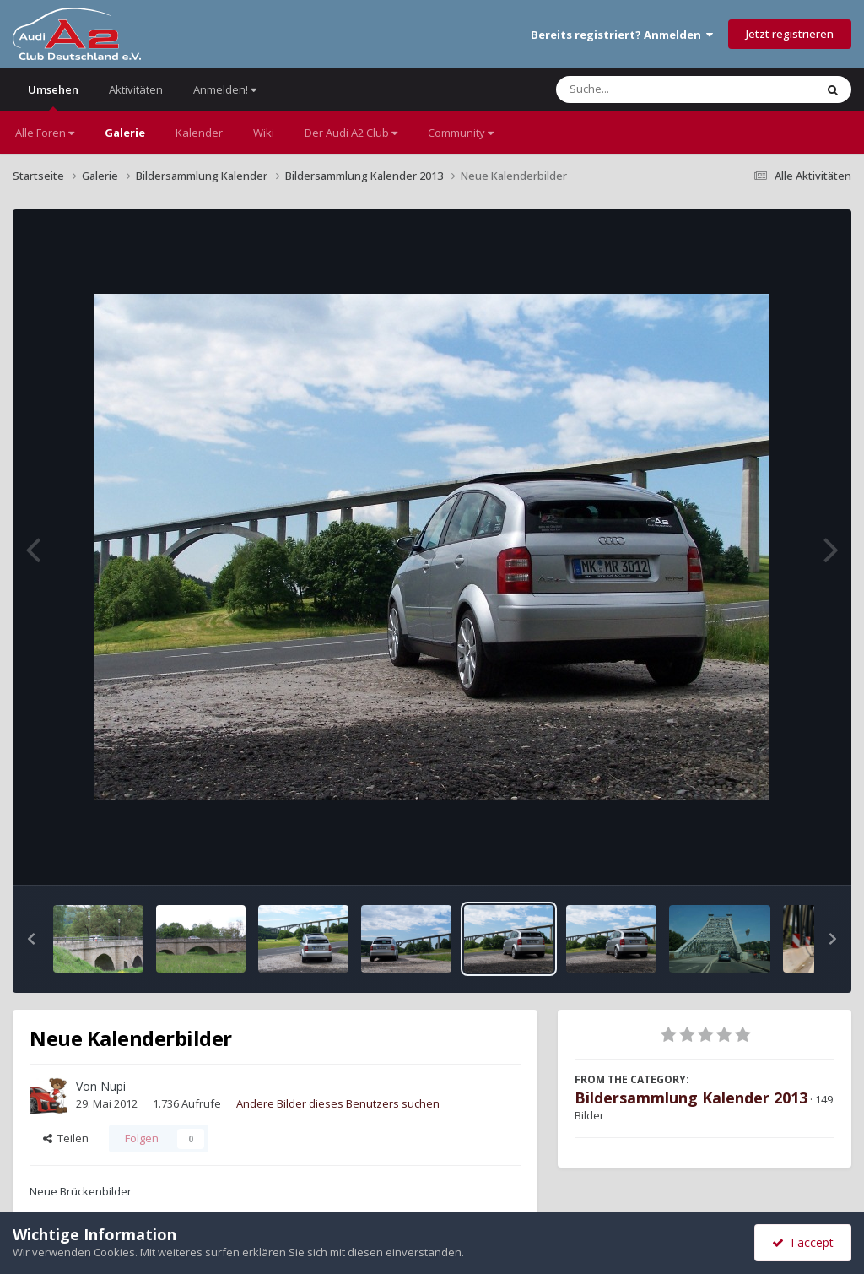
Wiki (263, 132)
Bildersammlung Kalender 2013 (691, 1097)
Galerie (125, 132)
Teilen (66, 1138)
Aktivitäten (136, 89)
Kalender (199, 132)
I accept (803, 1242)
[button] (31, 938)
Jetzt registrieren (790, 33)
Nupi (113, 1086)
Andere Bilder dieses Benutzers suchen (338, 1103)
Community (461, 132)
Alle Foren (44, 132)
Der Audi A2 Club (351, 132)
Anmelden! (224, 89)
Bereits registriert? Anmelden (622, 34)
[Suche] (651, 89)
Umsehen (53, 96)
